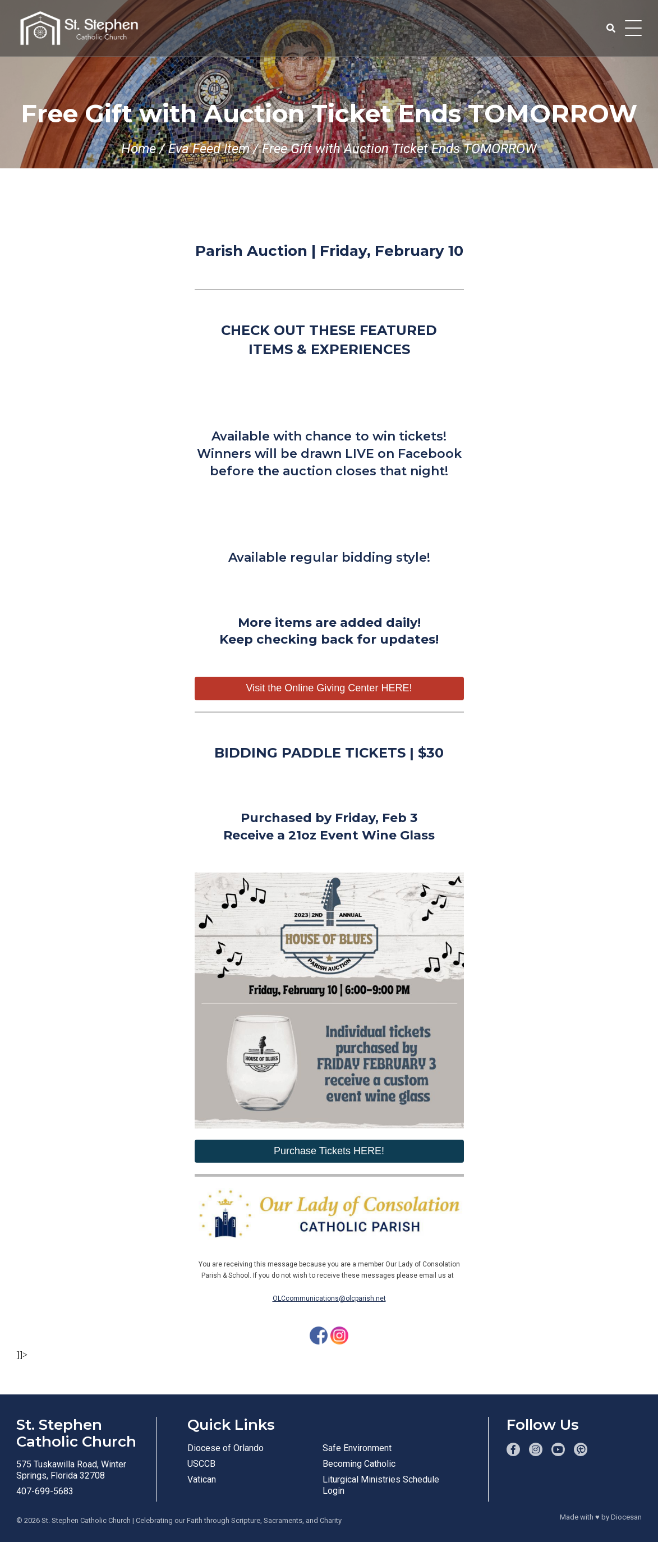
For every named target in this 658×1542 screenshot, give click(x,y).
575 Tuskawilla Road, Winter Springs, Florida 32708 (71, 1470)
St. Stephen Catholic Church (86, 1520)
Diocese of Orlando (225, 1448)
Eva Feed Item (209, 149)
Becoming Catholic (359, 1463)
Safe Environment (357, 1448)
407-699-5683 (44, 1491)
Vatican (201, 1479)
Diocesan (626, 1517)
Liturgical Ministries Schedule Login (381, 1485)
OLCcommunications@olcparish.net (329, 1298)
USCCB (201, 1463)
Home (138, 149)
